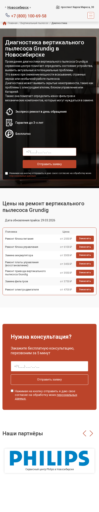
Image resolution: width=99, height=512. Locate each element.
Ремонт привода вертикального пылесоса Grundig (25, 273)
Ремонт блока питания (19, 238)
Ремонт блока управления (21, 246)
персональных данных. (22, 176)
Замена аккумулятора (19, 255)
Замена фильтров (16, 281)
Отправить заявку (49, 164)
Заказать (85, 238)
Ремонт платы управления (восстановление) (22, 264)
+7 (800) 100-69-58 (28, 16)
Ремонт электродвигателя (22, 289)
